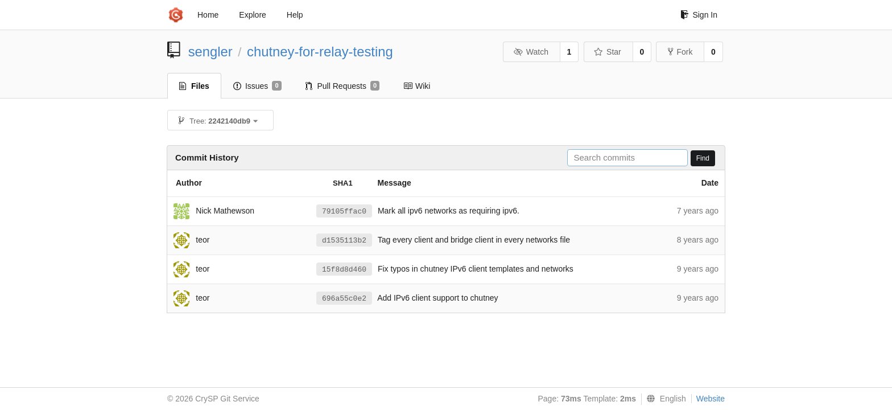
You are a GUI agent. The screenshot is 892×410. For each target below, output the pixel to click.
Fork (680, 51)
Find (702, 158)
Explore (252, 14)
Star (607, 51)
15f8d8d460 (344, 269)
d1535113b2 (344, 240)
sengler (210, 51)
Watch (530, 51)
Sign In (698, 14)
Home (207, 14)
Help (295, 14)
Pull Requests (342, 86)
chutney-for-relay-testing (320, 51)
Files (194, 86)
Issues (257, 86)
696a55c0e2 (344, 298)
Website (710, 398)
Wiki (416, 86)
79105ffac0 (344, 211)
